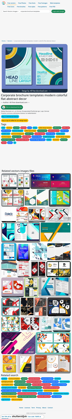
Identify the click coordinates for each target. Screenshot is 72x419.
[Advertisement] (36, 27)
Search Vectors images (10, 11)
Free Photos (22, 3)
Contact (50, 408)
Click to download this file (12, 107)
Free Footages (42, 3)
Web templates (55, 3)
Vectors (9, 41)
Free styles (31, 7)
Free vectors (11, 3)
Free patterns (42, 7)
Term (33, 408)
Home (4, 41)
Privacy (38, 408)
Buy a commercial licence (10, 117)
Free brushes (21, 7)
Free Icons (10, 7)
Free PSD (52, 7)
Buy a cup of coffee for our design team (14, 120)
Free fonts (32, 3)
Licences (27, 408)
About (44, 408)
